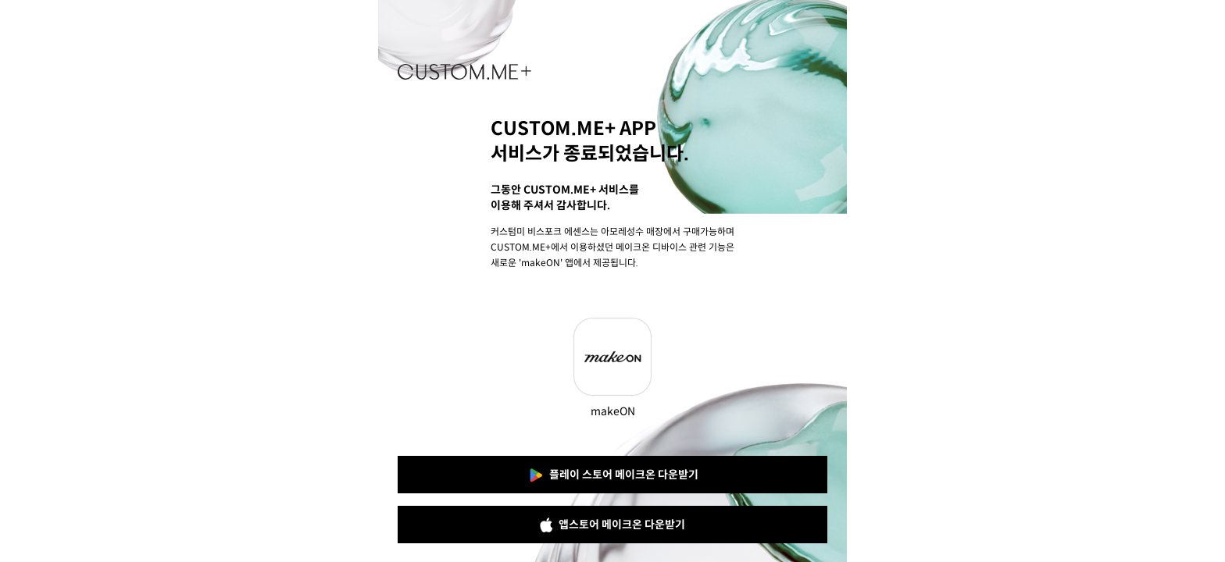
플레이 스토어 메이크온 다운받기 (612, 475)
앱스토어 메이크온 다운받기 (612, 525)
